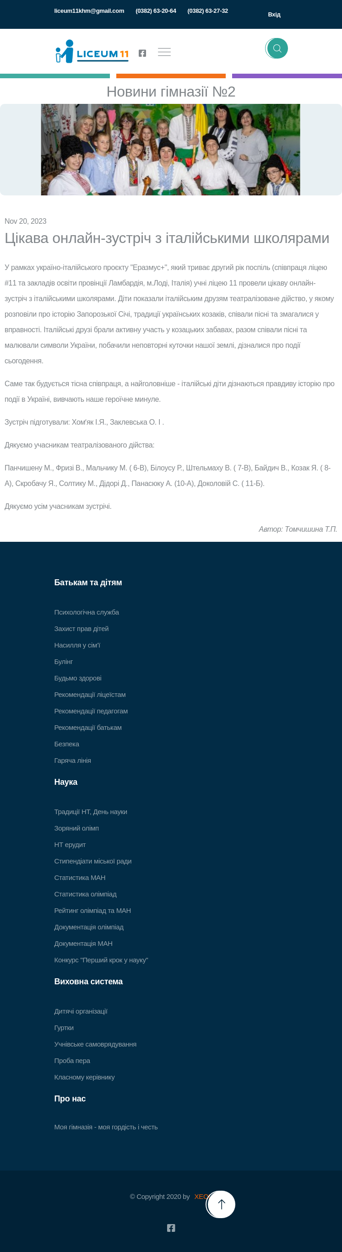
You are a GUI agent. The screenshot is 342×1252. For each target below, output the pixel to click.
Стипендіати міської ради (93, 861)
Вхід (274, 14)
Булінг (63, 661)
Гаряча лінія (72, 760)
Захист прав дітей (81, 628)
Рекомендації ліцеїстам (90, 694)
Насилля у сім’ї (77, 645)
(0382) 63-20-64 (156, 10)
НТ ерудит (70, 844)
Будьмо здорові (78, 678)
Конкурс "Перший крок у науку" (101, 960)
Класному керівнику (84, 1077)
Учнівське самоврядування (95, 1044)
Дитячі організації (81, 1011)
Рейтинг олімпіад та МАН (92, 910)
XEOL (203, 1196)
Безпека (66, 744)
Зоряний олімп (76, 828)
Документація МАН (83, 943)
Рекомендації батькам (88, 727)
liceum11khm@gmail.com (89, 10)
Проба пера (72, 1060)
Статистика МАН (80, 877)
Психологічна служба (86, 612)
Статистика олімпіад (85, 894)
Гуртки (64, 1027)
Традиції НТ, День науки (90, 811)
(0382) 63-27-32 (208, 10)
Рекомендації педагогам (91, 711)
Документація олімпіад (89, 927)
